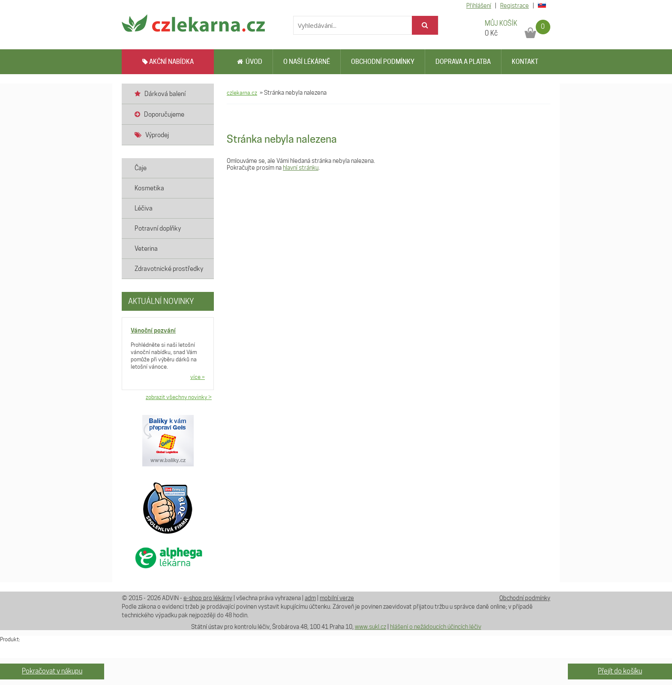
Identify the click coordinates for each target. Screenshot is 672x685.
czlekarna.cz (242, 92)
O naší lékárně (306, 62)
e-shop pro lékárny (207, 598)
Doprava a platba (463, 62)
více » (197, 376)
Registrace (514, 5)
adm (310, 598)
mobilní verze (337, 598)
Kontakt (525, 62)
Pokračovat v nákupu (52, 671)
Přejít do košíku (620, 671)
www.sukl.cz (370, 626)
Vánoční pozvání (153, 330)
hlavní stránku (300, 167)
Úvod (249, 62)
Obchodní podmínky (382, 62)
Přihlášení (478, 5)
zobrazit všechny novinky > (179, 397)
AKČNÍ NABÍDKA (168, 62)
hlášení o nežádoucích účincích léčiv (435, 626)
